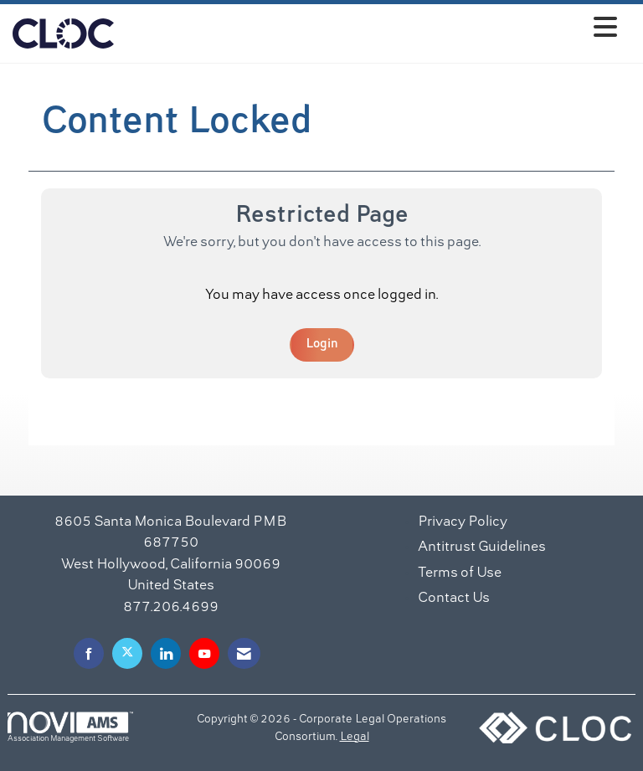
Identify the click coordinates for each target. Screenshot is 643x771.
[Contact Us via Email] (244, 653)
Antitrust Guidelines (482, 547)
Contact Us (454, 598)
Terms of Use (460, 573)
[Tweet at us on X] (127, 653)
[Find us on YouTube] (204, 653)
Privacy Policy (462, 522)
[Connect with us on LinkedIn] (166, 653)
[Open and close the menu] (370, 30)
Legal (354, 737)
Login (322, 344)
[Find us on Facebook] (89, 653)
